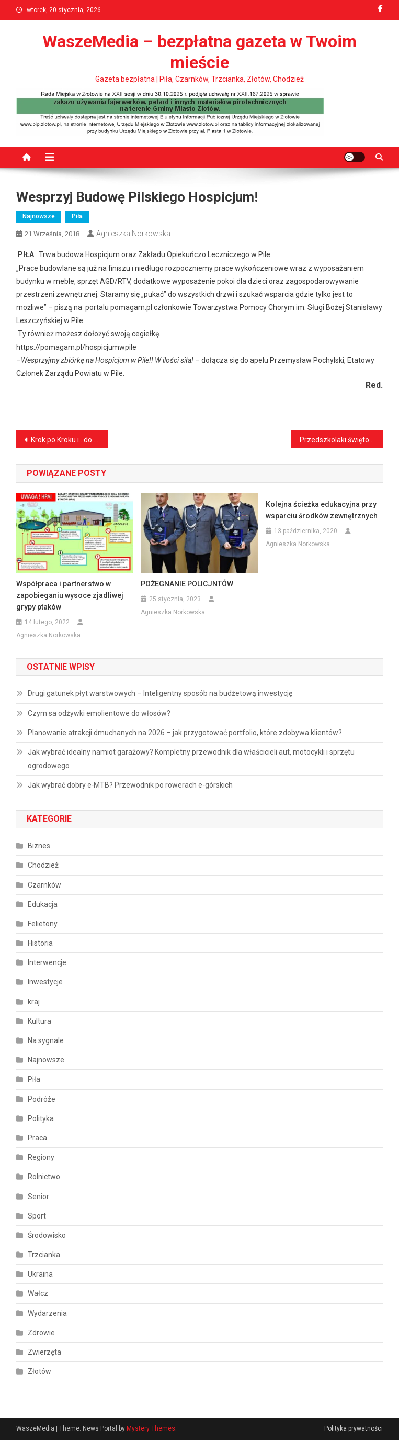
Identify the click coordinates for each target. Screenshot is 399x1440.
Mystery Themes (151, 1428)
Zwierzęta (44, 1352)
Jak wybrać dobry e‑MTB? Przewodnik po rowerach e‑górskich (130, 785)
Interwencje (47, 962)
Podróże (41, 1099)
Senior (38, 1196)
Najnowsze (38, 216)
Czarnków (44, 885)
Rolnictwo (44, 1176)
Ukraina (40, 1274)
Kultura (39, 1021)
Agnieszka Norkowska (133, 233)
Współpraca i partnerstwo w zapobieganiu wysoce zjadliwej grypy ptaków (69, 595)
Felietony (43, 924)
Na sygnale (46, 1040)
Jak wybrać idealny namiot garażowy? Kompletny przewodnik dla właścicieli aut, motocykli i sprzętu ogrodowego (191, 759)
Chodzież (43, 865)
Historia (40, 943)
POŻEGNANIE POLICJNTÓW (187, 584)
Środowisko (47, 1235)
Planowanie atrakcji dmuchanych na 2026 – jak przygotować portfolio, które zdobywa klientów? (185, 732)
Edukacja (43, 904)
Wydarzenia (47, 1313)
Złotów (39, 1371)
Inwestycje (45, 982)
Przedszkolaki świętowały (341, 440)
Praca (37, 1138)
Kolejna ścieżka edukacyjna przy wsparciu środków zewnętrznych (322, 510)
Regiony (41, 1157)
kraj (34, 1002)
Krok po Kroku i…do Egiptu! (69, 440)
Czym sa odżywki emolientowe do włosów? (99, 713)
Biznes (39, 845)
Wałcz (38, 1293)
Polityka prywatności (353, 1428)
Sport (37, 1216)
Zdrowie (41, 1332)
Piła (77, 216)
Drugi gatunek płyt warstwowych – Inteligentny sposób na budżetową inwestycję (160, 693)
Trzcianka (44, 1254)
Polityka (41, 1118)
